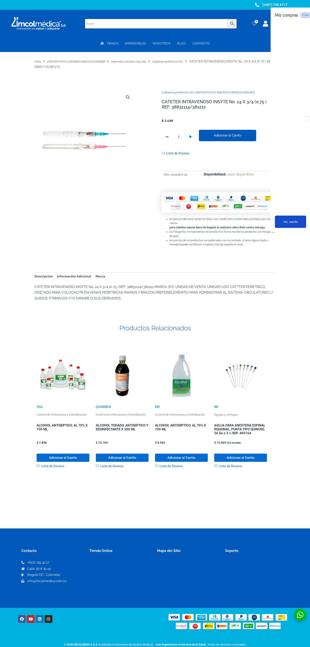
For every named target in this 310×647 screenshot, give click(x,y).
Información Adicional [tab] (76, 278)
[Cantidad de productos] (178, 137)
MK (157, 409)
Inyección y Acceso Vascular (142, 61)
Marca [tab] (104, 278)
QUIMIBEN (104, 409)
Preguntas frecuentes (243, 582)
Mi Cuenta (99, 568)
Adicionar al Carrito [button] (63, 461)
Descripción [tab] (44, 278)
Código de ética (238, 575)
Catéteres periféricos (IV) (187, 61)
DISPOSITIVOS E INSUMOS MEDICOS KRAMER (82, 61)
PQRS (161, 575)
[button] (127, 97)
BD (216, 409)
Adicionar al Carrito (227, 135)
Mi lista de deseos (105, 575)
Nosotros (164, 568)
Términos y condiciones (244, 568)
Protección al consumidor (246, 589)
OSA (40, 409)
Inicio (38, 61)
